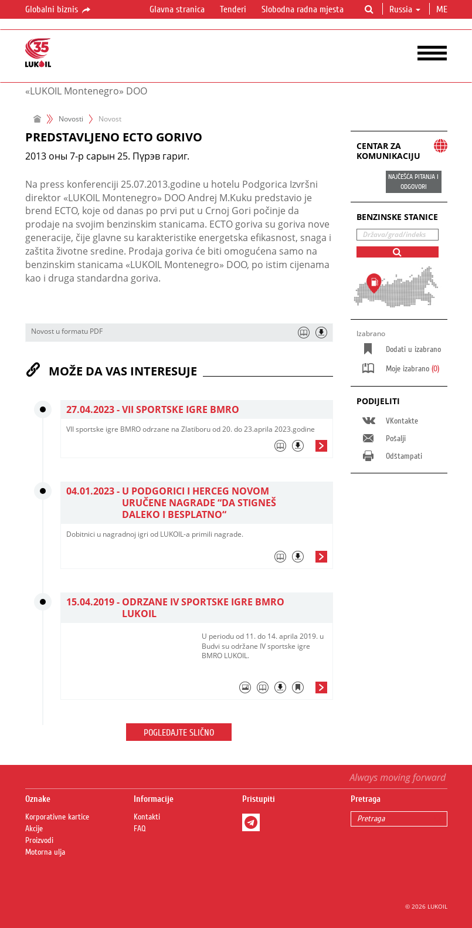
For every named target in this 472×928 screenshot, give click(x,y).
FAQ (140, 829)
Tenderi (233, 9)
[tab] (196, 449)
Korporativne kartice (57, 817)
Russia (404, 9)
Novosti (71, 119)
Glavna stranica (177, 9)
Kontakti (147, 817)
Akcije (34, 829)
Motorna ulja (45, 852)
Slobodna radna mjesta (303, 9)
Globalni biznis (58, 10)
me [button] (443, 9)
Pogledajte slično (179, 732)
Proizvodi (39, 840)
